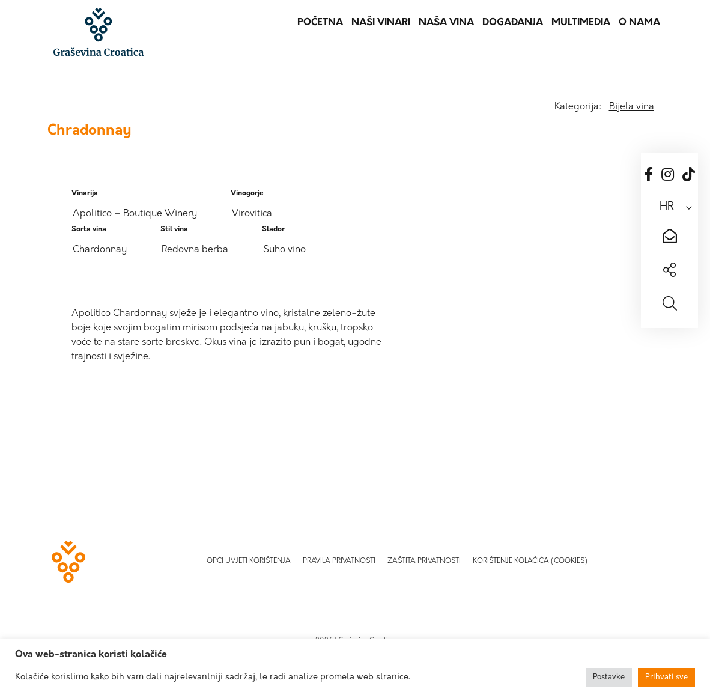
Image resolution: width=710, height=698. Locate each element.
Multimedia (580, 23)
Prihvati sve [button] (666, 677)
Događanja (512, 23)
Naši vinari (380, 23)
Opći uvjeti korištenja (249, 561)
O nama (639, 23)
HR (667, 207)
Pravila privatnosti (339, 561)
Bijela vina (631, 107)
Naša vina (446, 23)
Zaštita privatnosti (424, 561)
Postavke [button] (609, 677)
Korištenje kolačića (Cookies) (530, 561)
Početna (320, 23)
